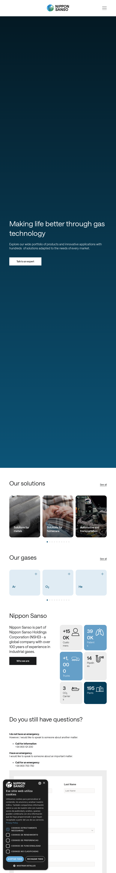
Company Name (30, 807)
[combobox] (39, 783)
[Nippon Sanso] (58, 8)
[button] (25, 865)
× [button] (44, 783)
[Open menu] (104, 8)
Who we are (23, 660)
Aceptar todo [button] (15, 859)
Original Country (30, 824)
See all (103, 484)
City (23, 841)
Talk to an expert (25, 261)
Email (24, 858)
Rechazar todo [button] (35, 859)
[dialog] (25, 825)
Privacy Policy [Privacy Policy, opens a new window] (12, 823)
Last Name (70, 784)
